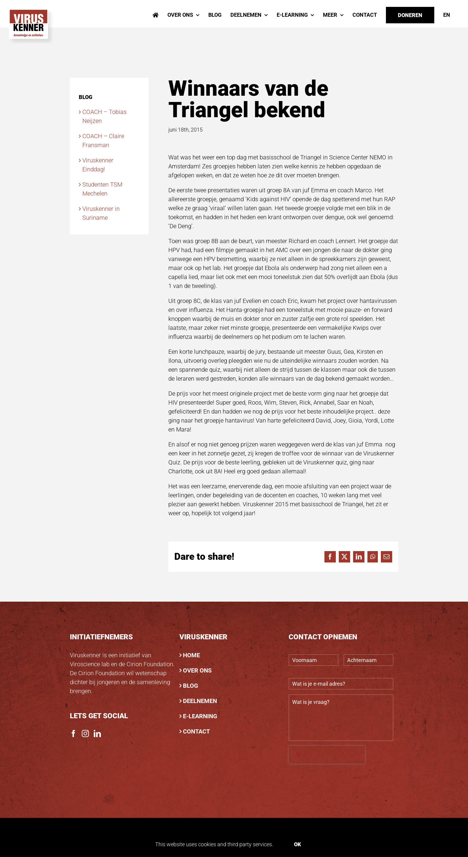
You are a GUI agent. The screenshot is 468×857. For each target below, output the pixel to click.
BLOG (190, 685)
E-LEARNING (200, 716)
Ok (297, 844)
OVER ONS (197, 670)
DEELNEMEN (200, 700)
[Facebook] (73, 733)
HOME (191, 655)
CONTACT (196, 731)
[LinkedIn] (97, 733)
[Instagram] (85, 733)
